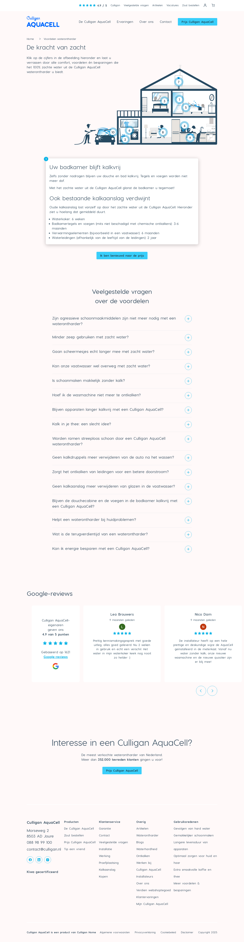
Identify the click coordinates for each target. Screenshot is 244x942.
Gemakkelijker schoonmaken (194, 835)
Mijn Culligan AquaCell (152, 903)
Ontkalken (143, 855)
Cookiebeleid (168, 932)
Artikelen (157, 5)
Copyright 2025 (207, 932)
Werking (104, 855)
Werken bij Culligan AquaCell (148, 866)
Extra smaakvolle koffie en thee (192, 873)
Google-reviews (56, 657)
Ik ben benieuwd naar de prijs (122, 255)
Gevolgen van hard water (192, 828)
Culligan (115, 5)
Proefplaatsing (109, 862)
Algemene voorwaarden (115, 932)
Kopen (103, 876)
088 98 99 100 (39, 842)
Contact (166, 22)
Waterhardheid (146, 849)
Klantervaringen (147, 897)
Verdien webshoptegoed (153, 890)
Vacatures (173, 5)
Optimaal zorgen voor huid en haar (195, 859)
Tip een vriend (74, 849)
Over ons (146, 22)
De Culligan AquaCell (95, 22)
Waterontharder (147, 835)
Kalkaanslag (107, 869)
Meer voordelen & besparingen (187, 887)
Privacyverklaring (145, 932)
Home (30, 38)
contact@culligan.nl (44, 849)
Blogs (140, 842)
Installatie (105, 849)
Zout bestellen (190, 5)
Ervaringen (125, 22)
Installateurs (144, 876)
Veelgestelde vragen (136, 5)
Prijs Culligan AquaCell (198, 21)
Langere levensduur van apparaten (191, 845)
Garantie (105, 828)
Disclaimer (187, 932)
